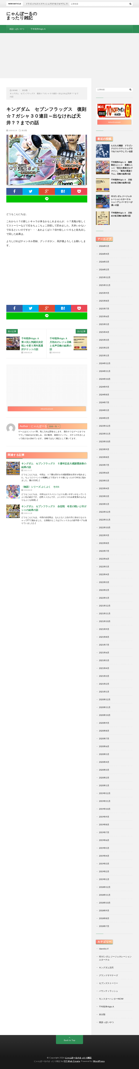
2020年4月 (104, 762)
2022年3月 (104, 582)
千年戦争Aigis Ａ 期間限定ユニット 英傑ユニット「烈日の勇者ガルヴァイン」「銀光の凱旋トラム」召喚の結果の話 (122, 168)
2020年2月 (104, 777)
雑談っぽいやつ (16, 29)
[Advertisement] (69, 56)
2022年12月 (104, 512)
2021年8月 (104, 637)
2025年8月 (104, 300)
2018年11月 (104, 895)
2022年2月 (104, 590)
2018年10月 (104, 902)
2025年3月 (104, 340)
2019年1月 (104, 879)
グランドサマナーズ (108, 975)
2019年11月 (104, 801)
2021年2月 (104, 684)
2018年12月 (104, 887)
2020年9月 (104, 723)
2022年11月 (104, 519)
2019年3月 (104, 863)
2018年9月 (104, 910)
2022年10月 (104, 527)
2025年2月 (104, 347)
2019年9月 (104, 816)
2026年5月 (104, 246)
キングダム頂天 (106, 967)
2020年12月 (104, 699)
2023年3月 (104, 496)
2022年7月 (104, 551)
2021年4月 (104, 668)
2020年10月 (104, 715)
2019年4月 (104, 855)
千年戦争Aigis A (38, 29)
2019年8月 (104, 824)
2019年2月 (104, 871)
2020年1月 (104, 785)
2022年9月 (104, 535)
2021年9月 (104, 629)
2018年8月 (104, 918)
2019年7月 (104, 832)
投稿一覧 (53, 426)
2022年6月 (104, 558)
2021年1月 (104, 691)
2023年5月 (104, 480)
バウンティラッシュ (108, 991)
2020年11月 (104, 707)
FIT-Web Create (72, 1061)
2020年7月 (104, 738)
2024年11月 (104, 371)
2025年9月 (104, 293)
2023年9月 (104, 449)
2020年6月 (104, 746)
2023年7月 (104, 465)
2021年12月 (104, 605)
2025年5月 (104, 324)
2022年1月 (104, 598)
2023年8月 (104, 457)
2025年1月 (104, 355)
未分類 (24, 130)
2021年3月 (104, 676)
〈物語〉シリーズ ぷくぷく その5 (40, 486)
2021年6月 (104, 652)
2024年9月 (104, 386)
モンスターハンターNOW (111, 998)
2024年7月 (104, 402)
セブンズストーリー (108, 983)
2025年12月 (104, 277)
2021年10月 (104, 621)
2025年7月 (104, 308)
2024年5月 (104, 410)
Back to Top (69, 1040)
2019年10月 (104, 809)
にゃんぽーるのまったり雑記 (21, 15)
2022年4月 (104, 574)
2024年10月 (104, 379)
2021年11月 (104, 613)
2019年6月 (104, 840)
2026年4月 (104, 254)
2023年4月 (104, 488)
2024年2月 (104, 418)
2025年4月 (104, 332)
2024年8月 (104, 394)
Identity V (104, 948)
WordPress (99, 1061)
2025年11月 (104, 285)
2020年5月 (104, 754)
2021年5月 (104, 660)
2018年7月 (104, 926)
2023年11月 (104, 433)
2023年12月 (104, 426)
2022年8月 (104, 543)
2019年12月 (104, 793)
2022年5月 (104, 566)
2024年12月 (104, 363)
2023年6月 (104, 472)
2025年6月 (104, 316)
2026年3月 (104, 261)
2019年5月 (104, 848)
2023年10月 (104, 441)
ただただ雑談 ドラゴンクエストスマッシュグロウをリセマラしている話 (122, 148)
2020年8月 (104, 730)
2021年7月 (104, 644)
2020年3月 (104, 769)
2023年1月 (104, 504)
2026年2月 (104, 269)
